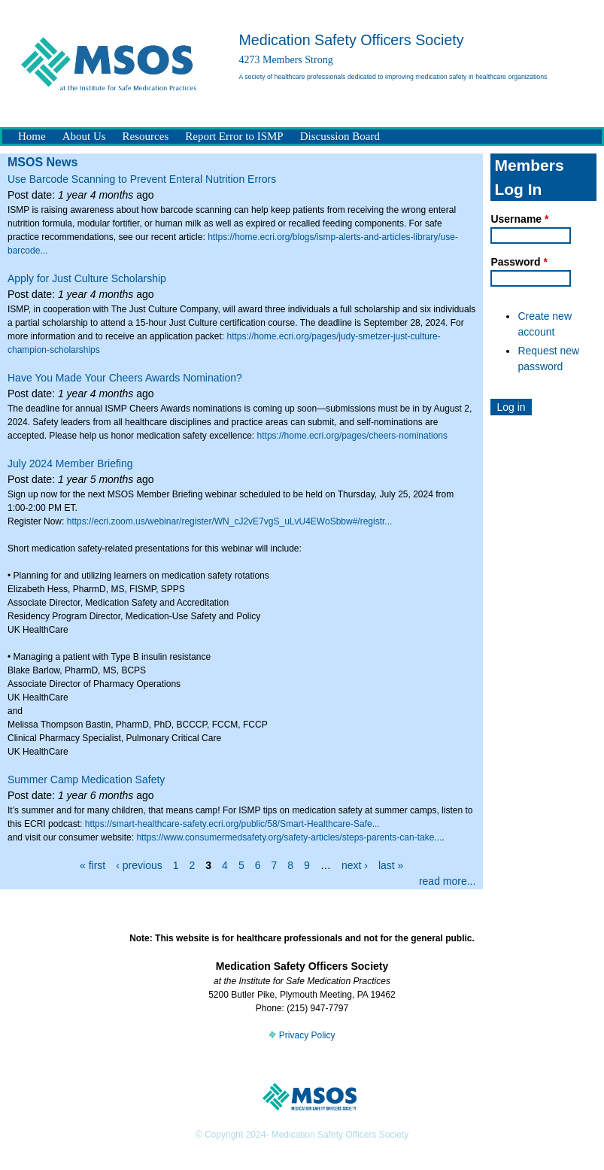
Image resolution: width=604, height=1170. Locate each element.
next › (354, 865)
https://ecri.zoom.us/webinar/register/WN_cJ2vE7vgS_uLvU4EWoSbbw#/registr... (230, 521)
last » (390, 865)
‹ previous (139, 865)
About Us (84, 136)
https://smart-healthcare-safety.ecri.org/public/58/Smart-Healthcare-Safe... (232, 824)
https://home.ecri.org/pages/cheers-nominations (352, 435)
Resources (146, 136)
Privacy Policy (302, 1035)
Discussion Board (340, 136)
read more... (447, 881)
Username (519, 219)
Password (518, 262)
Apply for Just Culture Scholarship (87, 278)
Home (32, 136)
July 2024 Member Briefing (70, 463)
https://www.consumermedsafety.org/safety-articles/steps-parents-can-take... (289, 837)
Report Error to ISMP (234, 136)
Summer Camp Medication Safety (86, 779)
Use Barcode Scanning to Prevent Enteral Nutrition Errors (142, 179)
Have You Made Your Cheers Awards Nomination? (125, 378)
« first (92, 865)
